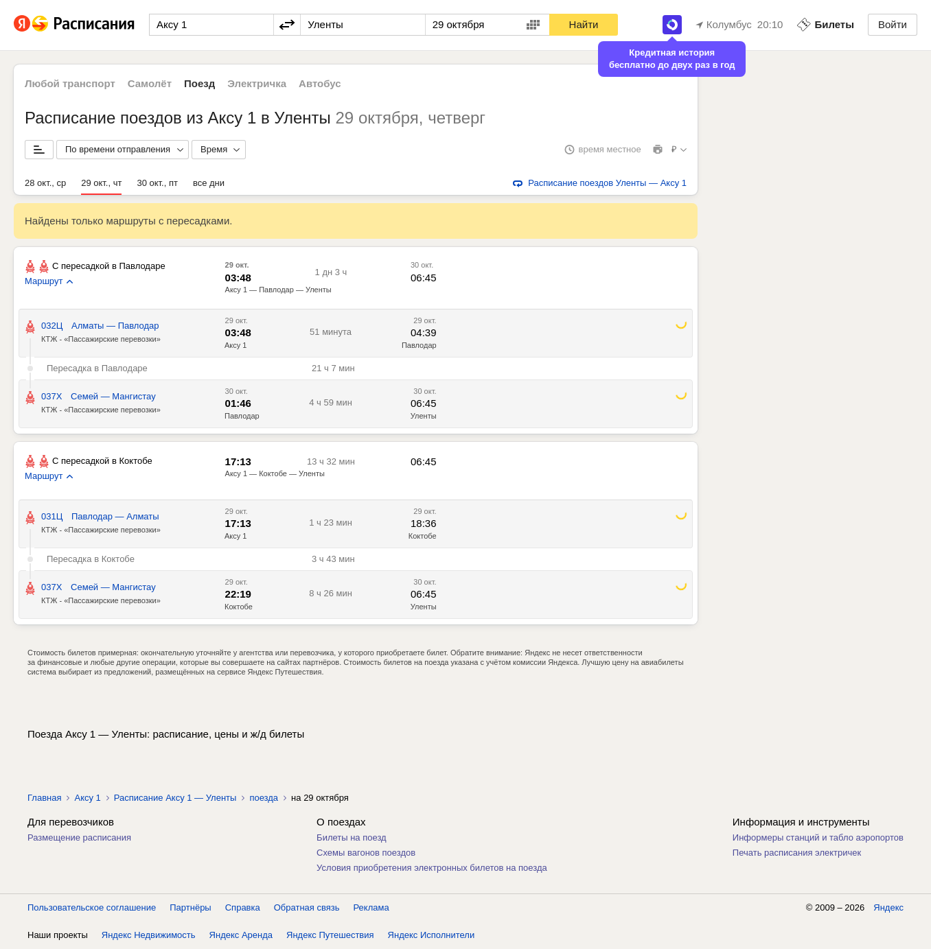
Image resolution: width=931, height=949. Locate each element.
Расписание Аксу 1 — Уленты (175, 798)
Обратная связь (307, 907)
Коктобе (423, 536)
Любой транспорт (70, 83)
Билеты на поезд (352, 837)
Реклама (371, 907)
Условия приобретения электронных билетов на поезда (432, 868)
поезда (263, 798)
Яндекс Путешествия (330, 935)
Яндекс (888, 907)
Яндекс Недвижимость (149, 935)
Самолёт (150, 83)
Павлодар (419, 345)
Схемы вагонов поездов (366, 852)
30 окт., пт (157, 183)
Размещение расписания (79, 837)
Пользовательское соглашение (91, 907)
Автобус (320, 83)
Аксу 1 (235, 345)
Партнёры (190, 907)
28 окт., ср (45, 183)
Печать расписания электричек (797, 852)
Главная (44, 798)
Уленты (424, 416)
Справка (242, 907)
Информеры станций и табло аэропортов (818, 837)
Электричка (256, 83)
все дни (209, 183)
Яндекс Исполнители (431, 935)
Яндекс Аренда (241, 935)
